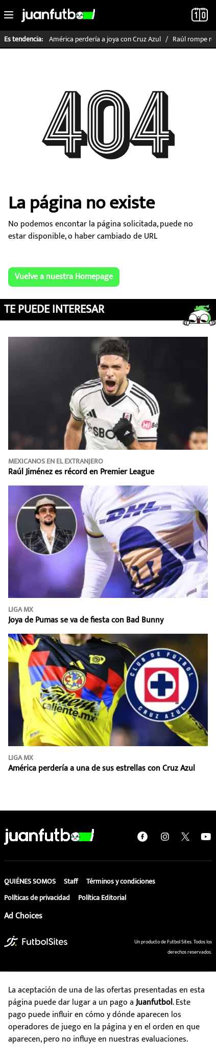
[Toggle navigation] (8, 15)
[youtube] (206, 836)
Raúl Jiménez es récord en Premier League (81, 472)
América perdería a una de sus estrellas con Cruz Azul (101, 768)
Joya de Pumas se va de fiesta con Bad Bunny (85, 620)
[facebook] (142, 836)
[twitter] (185, 836)
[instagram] (165, 836)
